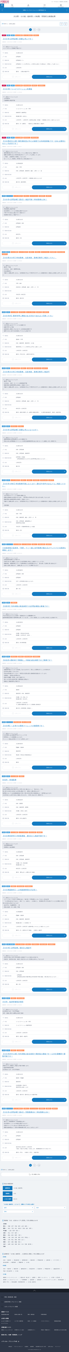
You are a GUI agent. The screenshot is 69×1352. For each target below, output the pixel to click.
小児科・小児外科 (55, 1277)
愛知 (9, 1235)
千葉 (12, 1228)
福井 (16, 1233)
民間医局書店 (44, 1314)
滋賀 (19, 1237)
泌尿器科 (32, 1279)
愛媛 (16, 1242)
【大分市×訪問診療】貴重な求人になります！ (20, 430)
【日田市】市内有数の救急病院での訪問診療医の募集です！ (26, 606)
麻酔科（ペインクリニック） (10, 1277)
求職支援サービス (6, 1327)
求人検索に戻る (36, 1174)
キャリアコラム (4, 1323)
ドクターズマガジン (45, 1321)
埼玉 (16, 1228)
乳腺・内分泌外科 (7, 1271)
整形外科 (16, 1268)
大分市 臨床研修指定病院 (12, 1002)
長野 (13, 1230)
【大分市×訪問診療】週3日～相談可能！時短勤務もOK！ (24, 199)
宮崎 (5, 1211)
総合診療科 (6, 1262)
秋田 (19, 1226)
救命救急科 (61, 1279)
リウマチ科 (56, 1260)
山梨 (10, 1230)
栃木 (27, 1228)
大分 (22, 1244)
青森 (9, 1226)
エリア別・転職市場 (19, 1321)
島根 (19, 1239)
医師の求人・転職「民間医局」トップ (11, 1334)
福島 (26, 1226)
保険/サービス (5, 1312)
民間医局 (4, 1)
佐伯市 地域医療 (9, 780)
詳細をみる (49, 76)
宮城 (16, 1226)
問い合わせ (56, 1)
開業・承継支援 (31, 1314)
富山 (9, 1233)
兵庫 (16, 1237)
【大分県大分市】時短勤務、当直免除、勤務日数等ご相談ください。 (29, 258)
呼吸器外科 (47, 1268)
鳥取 (16, 1239)
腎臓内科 (21, 1262)
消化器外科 (32, 1268)
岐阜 (12, 1235)
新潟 (17, 1230)
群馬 (30, 1228)
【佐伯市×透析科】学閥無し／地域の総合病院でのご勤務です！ (27, 660)
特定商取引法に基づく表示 (41, 1346)
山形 (22, 1226)
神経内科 (32, 1260)
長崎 (16, 1244)
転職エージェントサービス (7, 1329)
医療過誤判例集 (57, 1321)
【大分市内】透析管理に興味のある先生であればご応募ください (27, 316)
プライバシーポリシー (18, 1346)
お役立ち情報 (5, 1318)
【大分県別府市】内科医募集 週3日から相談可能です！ (24, 836)
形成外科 (40, 1268)
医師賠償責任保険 (5, 1314)
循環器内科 (25, 1260)
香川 (9, 1242)
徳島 (12, 1242)
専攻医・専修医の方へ (45, 1329)
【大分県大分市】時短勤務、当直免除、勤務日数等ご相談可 (26, 372)
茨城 (24, 1228)
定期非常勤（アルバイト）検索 (12, 1301)
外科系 (4, 1265)
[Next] (66, 10)
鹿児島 (29, 1244)
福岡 (5, 1207)
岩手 (12, 1226)
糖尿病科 (14, 1262)
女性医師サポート (31, 1329)
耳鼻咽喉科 (24, 1279)
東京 (9, 1228)
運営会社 (10, 1346)
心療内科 (48, 1260)
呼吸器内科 (40, 1260)
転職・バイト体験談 (32, 1321)
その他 (27, 1262)
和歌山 (26, 1237)
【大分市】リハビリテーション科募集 (17, 89)
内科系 (4, 1257)
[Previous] (2, 10)
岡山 (12, 1239)
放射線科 (39, 1279)
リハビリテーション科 (50, 1279)
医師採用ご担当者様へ (64, 1)
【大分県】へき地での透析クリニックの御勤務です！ (23, 726)
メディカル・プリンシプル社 (9, 1341)
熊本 (37, 1207)
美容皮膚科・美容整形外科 (18, 1282)
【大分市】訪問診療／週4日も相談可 (16, 948)
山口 (22, 1239)
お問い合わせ (50, 1346)
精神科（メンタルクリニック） (11, 1279)
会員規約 (26, 1346)
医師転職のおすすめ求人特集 (60, 1329)
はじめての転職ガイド (6, 1321)
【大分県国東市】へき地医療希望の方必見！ (19, 890)
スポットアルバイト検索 (11, 1306)
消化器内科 (16, 1260)
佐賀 (12, 1244)
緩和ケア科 (6, 1282)
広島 (9, 1239)
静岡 (16, 1235)
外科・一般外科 (7, 1268)
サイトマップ (57, 1346)
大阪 (9, 1237)
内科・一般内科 (7, 1260)
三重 (19, 1235)
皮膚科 (34, 1277)
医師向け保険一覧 (18, 1314)
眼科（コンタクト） (43, 1277)
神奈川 (19, 1228)
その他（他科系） (32, 1282)
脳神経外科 (24, 1268)
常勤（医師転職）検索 (10, 1297)
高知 (19, 1242)
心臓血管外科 (56, 1268)
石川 (12, 1233)
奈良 (22, 1237)
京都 (12, 1237)
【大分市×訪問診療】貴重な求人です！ (17, 39)
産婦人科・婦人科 (24, 1277)
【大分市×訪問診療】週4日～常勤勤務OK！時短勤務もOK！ (26, 1112)
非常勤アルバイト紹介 (19, 1329)
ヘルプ (52, 1)
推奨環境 (32, 1346)
